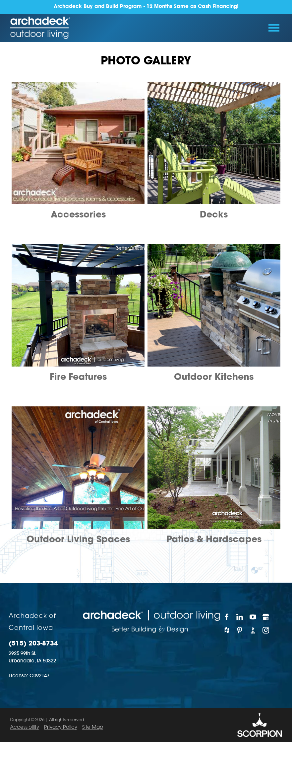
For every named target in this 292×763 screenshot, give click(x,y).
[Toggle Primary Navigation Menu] (274, 28)
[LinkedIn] (239, 617)
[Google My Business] (265, 617)
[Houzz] (226, 630)
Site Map (92, 727)
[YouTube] (252, 617)
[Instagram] (265, 630)
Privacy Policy (60, 727)
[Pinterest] (239, 630)
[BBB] (252, 630)
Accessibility (24, 727)
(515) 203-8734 (33, 644)
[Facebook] (226, 617)
